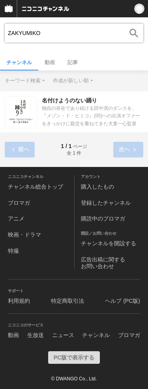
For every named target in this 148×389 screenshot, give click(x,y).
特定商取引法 (67, 301)
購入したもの (97, 186)
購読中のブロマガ (103, 218)
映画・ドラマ (24, 235)
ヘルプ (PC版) (122, 301)
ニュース (63, 335)
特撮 (13, 251)
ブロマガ (19, 203)
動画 (50, 62)
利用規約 (19, 301)
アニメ (16, 218)
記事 (72, 62)
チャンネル (19, 62)
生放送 (35, 335)
